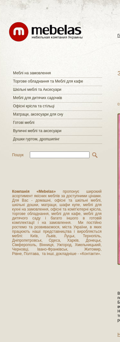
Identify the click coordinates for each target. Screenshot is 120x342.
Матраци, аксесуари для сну (38, 114)
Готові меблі (23, 122)
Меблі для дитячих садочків (37, 98)
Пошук (17, 155)
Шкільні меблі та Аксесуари (37, 89)
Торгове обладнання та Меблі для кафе (48, 81)
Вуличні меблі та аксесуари (37, 131)
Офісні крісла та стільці (33, 106)
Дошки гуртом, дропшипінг (36, 139)
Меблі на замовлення (32, 73)
